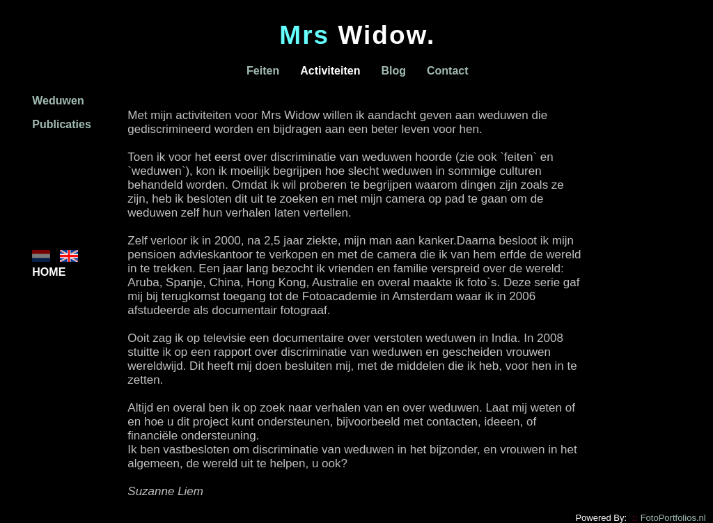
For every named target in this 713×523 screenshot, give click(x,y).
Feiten (262, 71)
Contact (448, 71)
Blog (393, 71)
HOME (48, 272)
